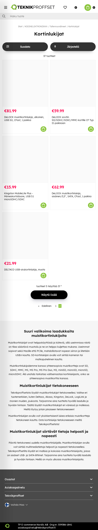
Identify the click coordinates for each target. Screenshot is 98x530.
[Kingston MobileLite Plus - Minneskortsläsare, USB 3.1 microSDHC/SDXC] (25, 159)
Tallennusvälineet (58, 26)
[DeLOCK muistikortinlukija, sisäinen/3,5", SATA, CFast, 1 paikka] (72, 159)
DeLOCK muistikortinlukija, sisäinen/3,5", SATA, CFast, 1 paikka (71, 195)
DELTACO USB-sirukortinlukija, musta (24, 269)
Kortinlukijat (73, 26)
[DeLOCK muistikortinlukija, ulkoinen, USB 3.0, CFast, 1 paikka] (25, 83)
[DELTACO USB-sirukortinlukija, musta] (25, 236)
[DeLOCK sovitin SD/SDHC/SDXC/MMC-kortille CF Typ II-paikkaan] (72, 83)
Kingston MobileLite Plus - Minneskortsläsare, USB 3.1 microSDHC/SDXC (19, 196)
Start (20, 26)
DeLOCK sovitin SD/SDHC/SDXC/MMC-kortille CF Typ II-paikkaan (73, 120)
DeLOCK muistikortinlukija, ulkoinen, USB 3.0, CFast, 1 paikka (24, 119)
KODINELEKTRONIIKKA (36, 26)
